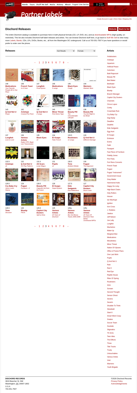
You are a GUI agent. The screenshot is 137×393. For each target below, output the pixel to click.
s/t (37, 140)
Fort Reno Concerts (114, 162)
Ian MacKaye (112, 200)
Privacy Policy (117, 381)
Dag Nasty (111, 118)
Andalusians (111, 56)
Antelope (110, 60)
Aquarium (110, 63)
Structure (8, 212)
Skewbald (111, 309)
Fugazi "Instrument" (114, 173)
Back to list (124, 29)
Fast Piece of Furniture (115, 152)
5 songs (55, 88)
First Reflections (73, 190)
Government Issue (114, 176)
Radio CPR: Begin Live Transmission (27, 143)
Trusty (109, 350)
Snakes (110, 319)
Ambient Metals (73, 166)
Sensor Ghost (112, 295)
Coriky (109, 108)
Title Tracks (111, 347)
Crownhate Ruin (113, 111)
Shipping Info (127, 19)
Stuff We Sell (42, 4)
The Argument (88, 166)
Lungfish (110, 224)
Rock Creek (87, 190)
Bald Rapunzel (112, 74)
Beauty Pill (111, 77)
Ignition (110, 203)
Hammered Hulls (113, 183)
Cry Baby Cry (112, 114)
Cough (70, 88)
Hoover (110, 196)
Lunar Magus (41, 166)
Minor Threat (112, 244)
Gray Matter (111, 179)
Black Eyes (111, 87)
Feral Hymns (41, 88)
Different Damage (89, 140)
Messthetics (111, 241)
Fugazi (109, 169)
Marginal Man (112, 234)
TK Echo (110, 333)
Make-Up (110, 231)
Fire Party (111, 159)
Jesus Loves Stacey (9, 189)
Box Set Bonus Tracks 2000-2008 (74, 216)
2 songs (39, 114)
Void (108, 360)
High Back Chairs (113, 190)
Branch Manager (113, 94)
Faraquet (110, 149)
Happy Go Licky (113, 186)
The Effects (111, 340)
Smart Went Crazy (114, 316)
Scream (110, 289)
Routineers (111, 282)
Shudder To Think (114, 306)
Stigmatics (111, 330)
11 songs (71, 140)
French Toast (112, 166)
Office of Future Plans (115, 251)
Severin (110, 302)
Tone (70, 164)
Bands (25, 4)
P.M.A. (23, 212)
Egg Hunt (110, 132)
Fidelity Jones (112, 155)
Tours (32, 4)
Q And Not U (112, 261)
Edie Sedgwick (112, 128)
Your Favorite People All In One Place (11, 90)
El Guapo (110, 135)
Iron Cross (111, 207)
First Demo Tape (58, 114)
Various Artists (112, 357)
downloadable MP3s (103, 35)
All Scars (41, 164)
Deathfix (110, 125)
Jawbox (110, 213)
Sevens (110, 299)
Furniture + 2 (25, 188)
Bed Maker (111, 80)
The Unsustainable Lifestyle (73, 115)
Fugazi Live (80, 4)
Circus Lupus (112, 104)
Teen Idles (111, 336)
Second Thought (113, 292)
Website (112, 29)
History (60, 4)
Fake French (56, 140)
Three (109, 343)
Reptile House (112, 275)
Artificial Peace (112, 67)
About (67, 4)
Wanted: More (88, 88)
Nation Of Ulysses (114, 248)
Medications (111, 237)
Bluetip (109, 91)
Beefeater (111, 84)
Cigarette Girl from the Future (43, 189)
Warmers (110, 364)
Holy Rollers (111, 193)
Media (52, 4)
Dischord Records (9, 4)
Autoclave (111, 70)
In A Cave (24, 88)
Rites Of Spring (113, 278)
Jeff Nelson (111, 217)
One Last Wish (112, 254)
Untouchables (112, 353)
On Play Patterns (27, 166)
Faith (109, 145)
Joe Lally (110, 220)
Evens (109, 142)
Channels (110, 101)
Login (111, 19)
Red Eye (110, 272)
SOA (109, 285)
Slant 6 (109, 312)
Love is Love (9, 140)
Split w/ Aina (41, 215)
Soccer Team (112, 323)
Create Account (102, 19)
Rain (109, 265)
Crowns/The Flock (27, 114)
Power (7, 114)
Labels (12, 40)
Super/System (57, 188)
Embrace (110, 138)
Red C (109, 268)
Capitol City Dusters (114, 97)
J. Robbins (111, 210)
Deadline (110, 121)
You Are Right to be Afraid (89, 115)
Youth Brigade (112, 367)
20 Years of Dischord (56, 216)
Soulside (110, 326)
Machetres (111, 227)
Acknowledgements (119, 384)
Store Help (117, 19)
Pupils (109, 258)
